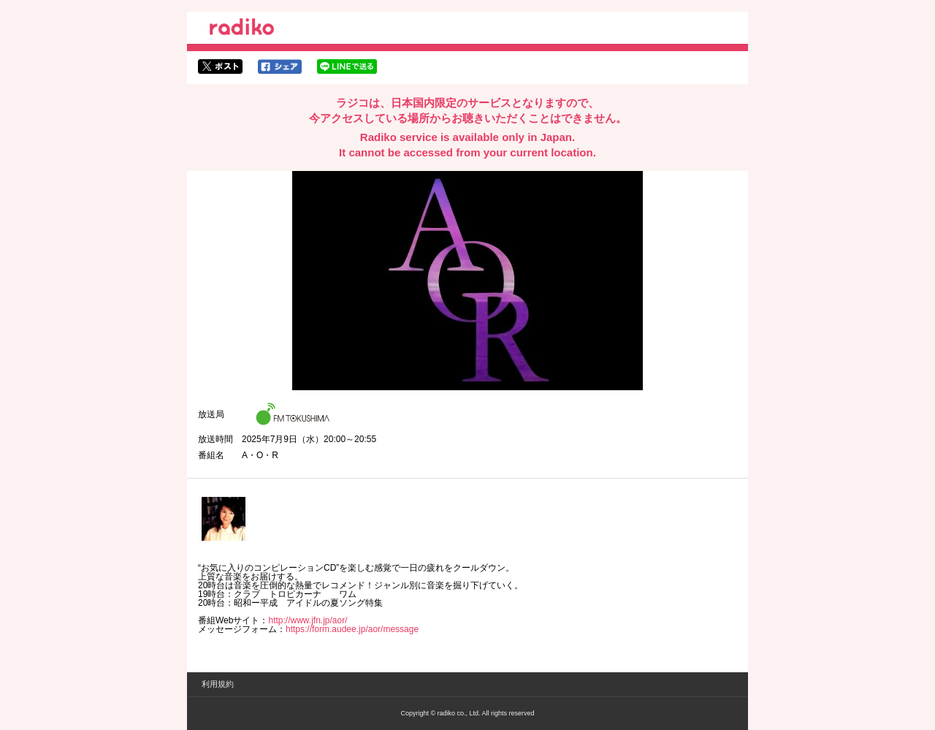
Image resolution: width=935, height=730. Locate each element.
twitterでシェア (220, 66)
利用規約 (218, 684)
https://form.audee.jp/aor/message (352, 629)
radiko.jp (242, 29)
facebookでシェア (280, 66)
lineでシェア (347, 66)
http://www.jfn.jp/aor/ (307, 620)
